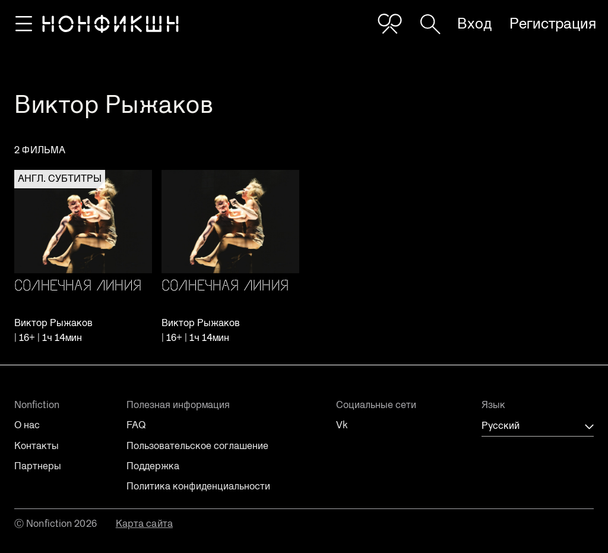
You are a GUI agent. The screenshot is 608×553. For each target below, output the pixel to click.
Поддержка (152, 466)
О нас (27, 425)
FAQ (135, 425)
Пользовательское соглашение (197, 446)
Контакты (36, 446)
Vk (342, 425)
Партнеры (37, 466)
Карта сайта (144, 523)
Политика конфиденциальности (198, 486)
